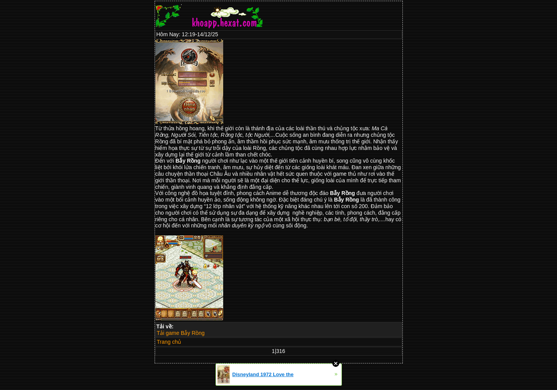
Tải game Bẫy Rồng (181, 333)
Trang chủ (169, 342)
